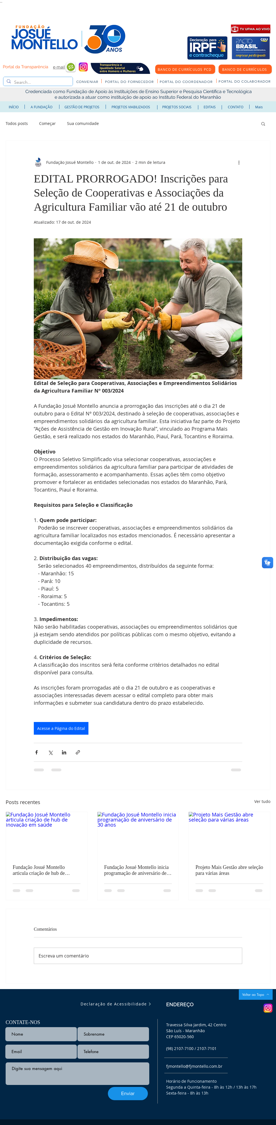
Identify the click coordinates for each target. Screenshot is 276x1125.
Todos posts (17, 123)
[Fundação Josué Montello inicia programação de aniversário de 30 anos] (138, 835)
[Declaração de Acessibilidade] (116, 1004)
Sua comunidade (83, 123)
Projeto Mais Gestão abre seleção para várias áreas (229, 870)
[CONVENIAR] (88, 81)
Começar (47, 123)
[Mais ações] (238, 162)
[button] (263, 123)
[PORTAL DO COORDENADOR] (186, 81)
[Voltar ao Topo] (256, 994)
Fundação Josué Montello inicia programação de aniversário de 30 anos (136, 870)
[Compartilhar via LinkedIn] (64, 752)
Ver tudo (262, 801)
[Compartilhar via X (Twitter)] (50, 752)
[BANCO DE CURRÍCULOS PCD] (185, 69)
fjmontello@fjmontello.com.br (194, 1066)
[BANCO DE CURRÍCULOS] (245, 69)
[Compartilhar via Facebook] (36, 752)
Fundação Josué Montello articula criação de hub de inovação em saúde (39, 870)
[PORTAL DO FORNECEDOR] (130, 81)
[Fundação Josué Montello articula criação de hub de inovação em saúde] (46, 835)
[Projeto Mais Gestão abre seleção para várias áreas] (229, 835)
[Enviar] (128, 1093)
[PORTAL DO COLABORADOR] (245, 81)
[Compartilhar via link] (78, 752)
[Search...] (37, 82)
